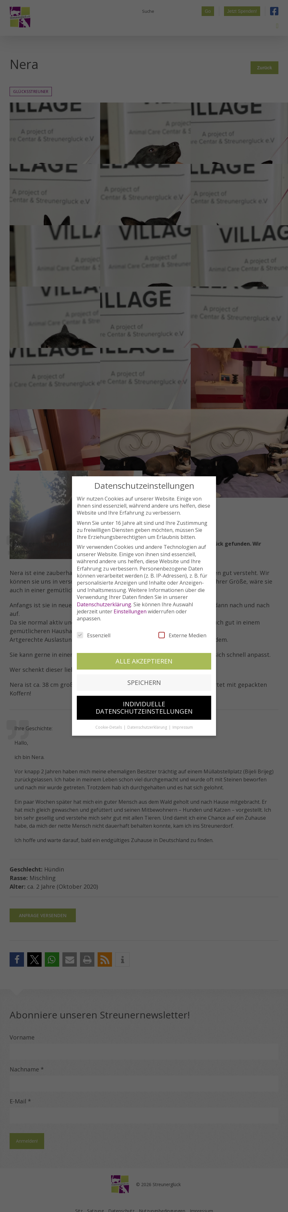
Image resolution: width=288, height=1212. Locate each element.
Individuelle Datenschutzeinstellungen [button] (144, 707)
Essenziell (93, 635)
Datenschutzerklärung (104, 604)
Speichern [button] (144, 682)
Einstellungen (130, 611)
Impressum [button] (182, 727)
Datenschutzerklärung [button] (147, 727)
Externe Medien (182, 635)
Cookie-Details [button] (109, 727)
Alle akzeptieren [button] (144, 661)
